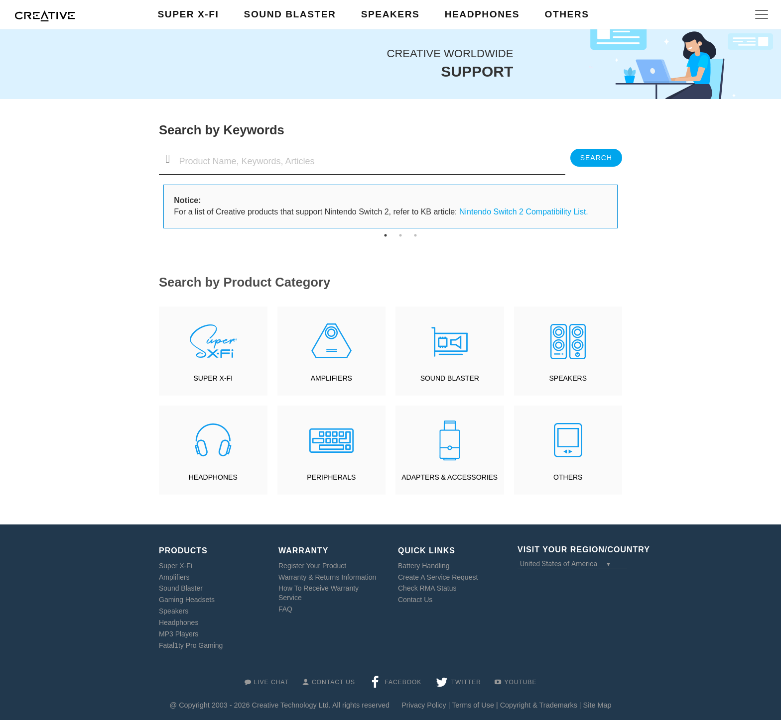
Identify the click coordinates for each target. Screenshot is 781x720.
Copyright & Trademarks (538, 705)
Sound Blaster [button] (290, 14)
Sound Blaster (181, 588)
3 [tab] (415, 235)
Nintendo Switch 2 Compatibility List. (523, 211)
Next (625, 206)
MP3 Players (178, 634)
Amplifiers (174, 577)
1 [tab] (385, 235)
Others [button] (566, 14)
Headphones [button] (482, 14)
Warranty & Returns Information (327, 577)
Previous (156, 206)
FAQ (285, 609)
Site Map (597, 705)
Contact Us (415, 600)
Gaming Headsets (187, 600)
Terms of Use (473, 705)
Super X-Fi (175, 566)
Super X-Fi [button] (188, 14)
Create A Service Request (438, 577)
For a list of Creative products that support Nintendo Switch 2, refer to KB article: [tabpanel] (381, 206)
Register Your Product (312, 566)
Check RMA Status (427, 588)
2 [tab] (400, 235)
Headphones (178, 622)
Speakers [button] (390, 14)
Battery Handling (424, 566)
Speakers (173, 611)
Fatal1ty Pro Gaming (191, 645)
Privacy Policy (423, 705)
